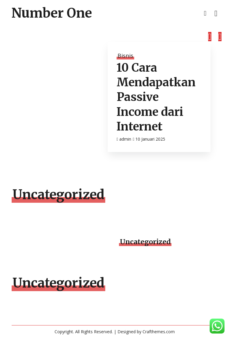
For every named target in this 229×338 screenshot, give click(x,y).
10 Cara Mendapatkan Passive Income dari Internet (156, 97)
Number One (52, 13)
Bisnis (125, 55)
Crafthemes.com (159, 331)
